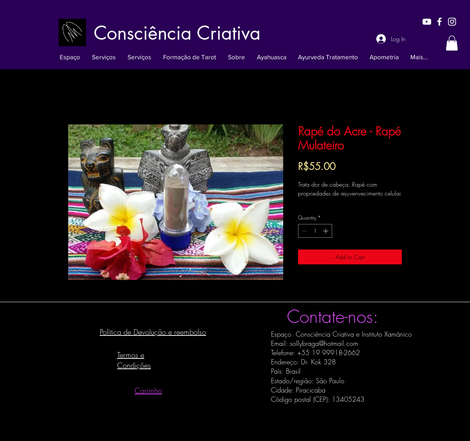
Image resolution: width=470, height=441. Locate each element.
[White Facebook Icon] (439, 21)
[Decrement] (303, 230)
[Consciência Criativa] (177, 33)
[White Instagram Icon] (452, 21)
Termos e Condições (134, 360)
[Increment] (326, 230)
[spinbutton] (315, 230)
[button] (452, 43)
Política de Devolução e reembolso (153, 332)
